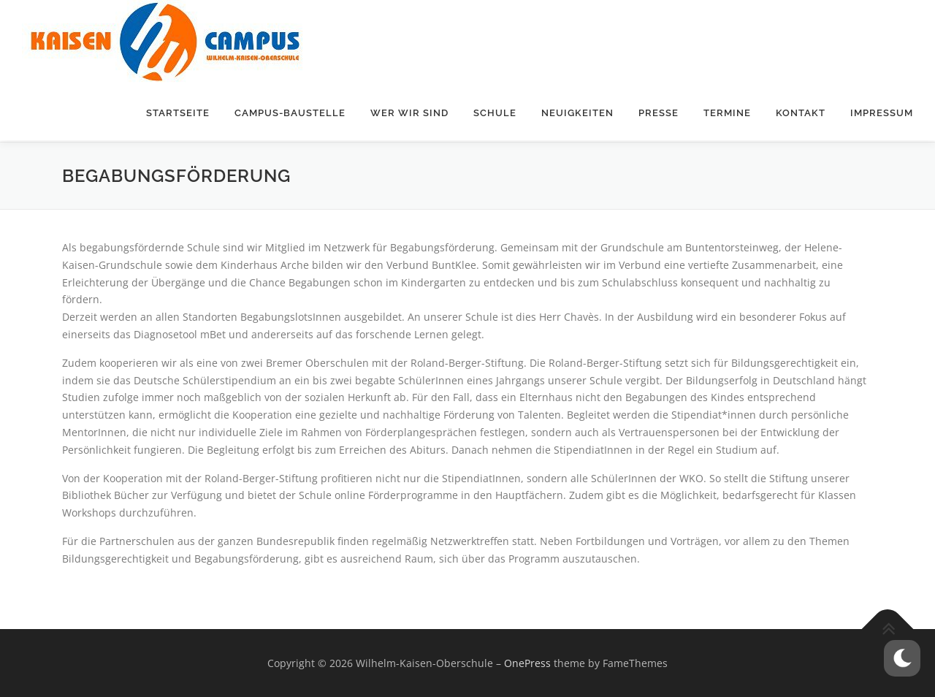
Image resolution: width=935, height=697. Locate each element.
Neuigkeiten (577, 112)
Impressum (881, 112)
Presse (658, 112)
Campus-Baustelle (290, 112)
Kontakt (800, 112)
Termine (727, 112)
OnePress (527, 662)
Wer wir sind (409, 112)
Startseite (178, 112)
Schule (494, 112)
